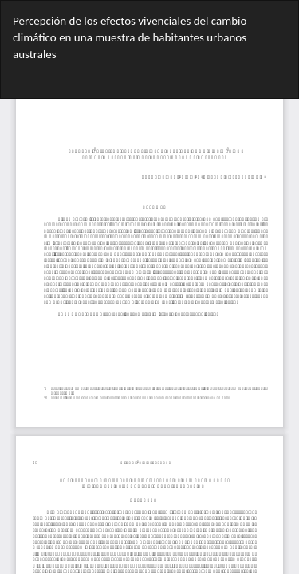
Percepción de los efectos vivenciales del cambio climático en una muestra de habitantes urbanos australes (129, 38)
